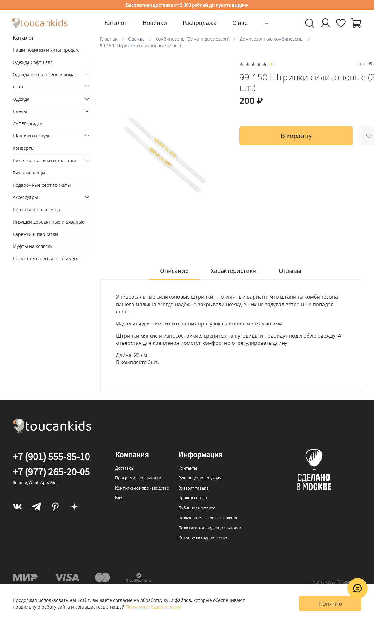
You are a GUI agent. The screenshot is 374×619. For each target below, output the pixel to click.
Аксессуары (25, 197)
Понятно (330, 603)
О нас (239, 23)
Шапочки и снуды (32, 136)
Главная (109, 39)
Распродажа (200, 23)
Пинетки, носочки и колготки (44, 160)
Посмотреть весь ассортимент (46, 259)
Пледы (20, 111)
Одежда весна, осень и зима (44, 75)
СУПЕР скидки (28, 124)
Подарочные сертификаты (42, 185)
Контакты (187, 468)
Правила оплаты (194, 498)
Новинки (155, 23)
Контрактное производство (142, 488)
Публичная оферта (196, 508)
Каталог (115, 23)
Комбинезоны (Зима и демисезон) (192, 39)
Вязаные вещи (29, 173)
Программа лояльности (138, 478)
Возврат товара (193, 488)
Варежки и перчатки (35, 234)
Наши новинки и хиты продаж (46, 50)
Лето (18, 87)
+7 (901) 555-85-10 (51, 456)
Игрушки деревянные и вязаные (48, 222)
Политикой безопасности (153, 607)
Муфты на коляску (32, 246)
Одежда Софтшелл (33, 62)
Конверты (23, 148)
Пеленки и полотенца (36, 209)
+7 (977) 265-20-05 (51, 471)
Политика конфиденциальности (209, 528)
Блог (119, 498)
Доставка (124, 468)
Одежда (136, 39)
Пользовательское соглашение (208, 518)
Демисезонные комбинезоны (271, 39)
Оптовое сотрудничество (202, 537)
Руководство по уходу (199, 478)
